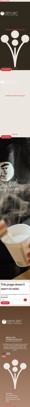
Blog (7, 401)
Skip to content (5, 1)
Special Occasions (12, 397)
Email (4, 353)
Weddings (9, 393)
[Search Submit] (25, 299)
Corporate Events (11, 395)
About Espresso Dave (13, 399)
